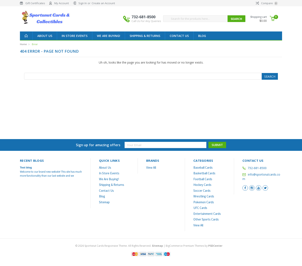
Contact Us (179, 36)
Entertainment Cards (207, 214)
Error (35, 44)
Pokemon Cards (203, 202)
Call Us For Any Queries (146, 21)
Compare (267, 3)
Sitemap (104, 202)
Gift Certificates (35, 3)
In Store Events (74, 36)
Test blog (26, 167)
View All (151, 168)
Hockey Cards (202, 185)
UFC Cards (200, 208)
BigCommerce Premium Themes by (194, 246)
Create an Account (103, 3)
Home (23, 44)
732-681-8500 (146, 18)
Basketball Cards (204, 173)
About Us (44, 36)
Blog (202, 36)
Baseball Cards (203, 168)
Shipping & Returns (145, 36)
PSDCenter (215, 246)
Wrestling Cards (203, 196)
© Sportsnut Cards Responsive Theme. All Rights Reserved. (119, 246)
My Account (61, 3)
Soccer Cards (202, 191)
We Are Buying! (108, 36)
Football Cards (202, 179)
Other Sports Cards (206, 219)
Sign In (82, 3)
